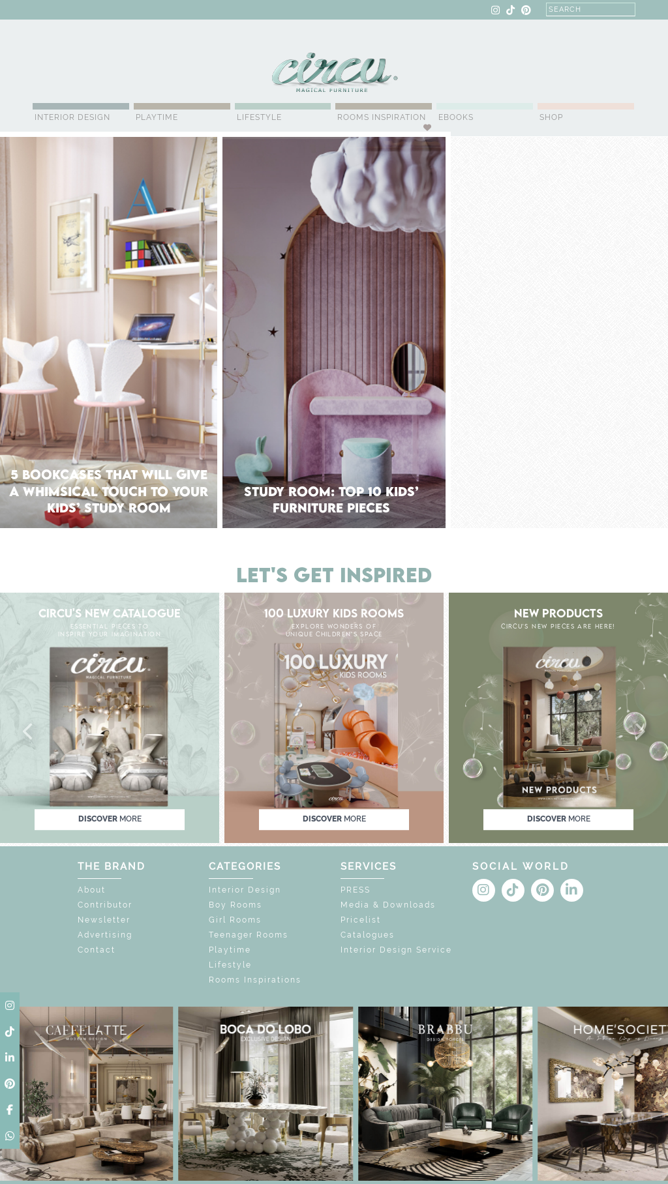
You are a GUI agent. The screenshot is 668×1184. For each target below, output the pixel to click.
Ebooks (456, 117)
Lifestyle (259, 117)
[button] (29, 732)
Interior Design (72, 117)
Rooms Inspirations (255, 979)
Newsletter (104, 920)
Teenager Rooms (248, 935)
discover (110, 818)
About (92, 890)
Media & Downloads (388, 905)
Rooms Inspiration (381, 117)
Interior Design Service (396, 950)
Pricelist (361, 920)
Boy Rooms (235, 905)
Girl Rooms (235, 920)
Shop (551, 117)
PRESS (356, 890)
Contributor (105, 905)
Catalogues (368, 935)
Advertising (105, 935)
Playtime (157, 117)
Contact (96, 950)
